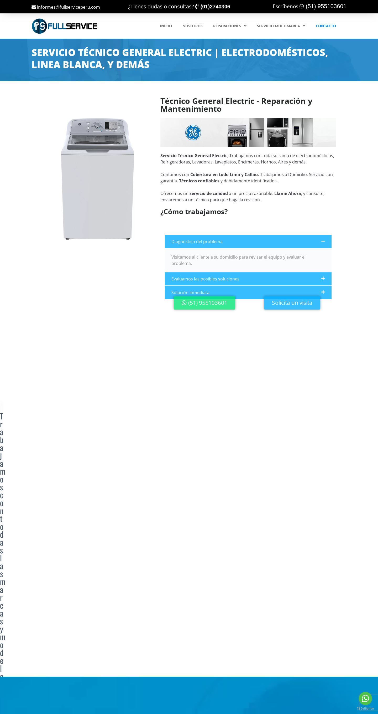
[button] (248, 284)
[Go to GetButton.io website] (365, 708)
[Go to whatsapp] (365, 698)
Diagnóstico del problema (197, 284)
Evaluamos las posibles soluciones (205, 321)
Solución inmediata (190, 335)
